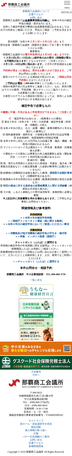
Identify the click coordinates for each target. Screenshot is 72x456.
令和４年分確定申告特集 (38, 217)
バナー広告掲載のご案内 (36, 436)
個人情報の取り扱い (36, 430)
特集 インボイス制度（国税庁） (38, 236)
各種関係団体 (36, 446)
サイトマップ (36, 420)
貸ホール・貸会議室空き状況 (36, 424)
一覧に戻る (36, 280)
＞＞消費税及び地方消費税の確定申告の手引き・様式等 (36, 233)
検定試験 (36, 427)
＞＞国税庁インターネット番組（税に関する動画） (36, 221)
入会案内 (36, 371)
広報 (36, 433)
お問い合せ (36, 440)
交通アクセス (36, 443)
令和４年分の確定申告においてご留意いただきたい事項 (38, 224)
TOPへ (36, 375)
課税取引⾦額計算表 (61, 173)
